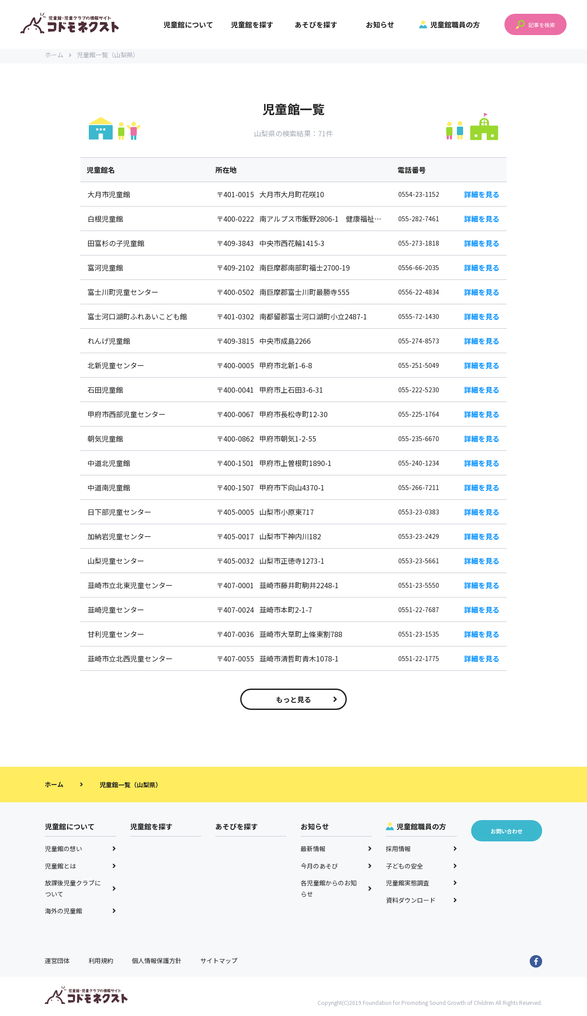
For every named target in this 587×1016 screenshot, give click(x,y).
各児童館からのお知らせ (336, 891)
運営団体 (57, 963)
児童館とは (80, 868)
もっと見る (306, 702)
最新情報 (336, 851)
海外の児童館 (80, 913)
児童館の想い (80, 851)
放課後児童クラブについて (80, 891)
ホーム (58, 57)
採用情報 (421, 851)
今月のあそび (336, 868)
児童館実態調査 (421, 885)
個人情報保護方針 (157, 963)
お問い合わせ (507, 833)
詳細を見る (482, 197)
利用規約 (100, 963)
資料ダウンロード (421, 902)
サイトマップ (219, 963)
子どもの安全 (421, 868)
